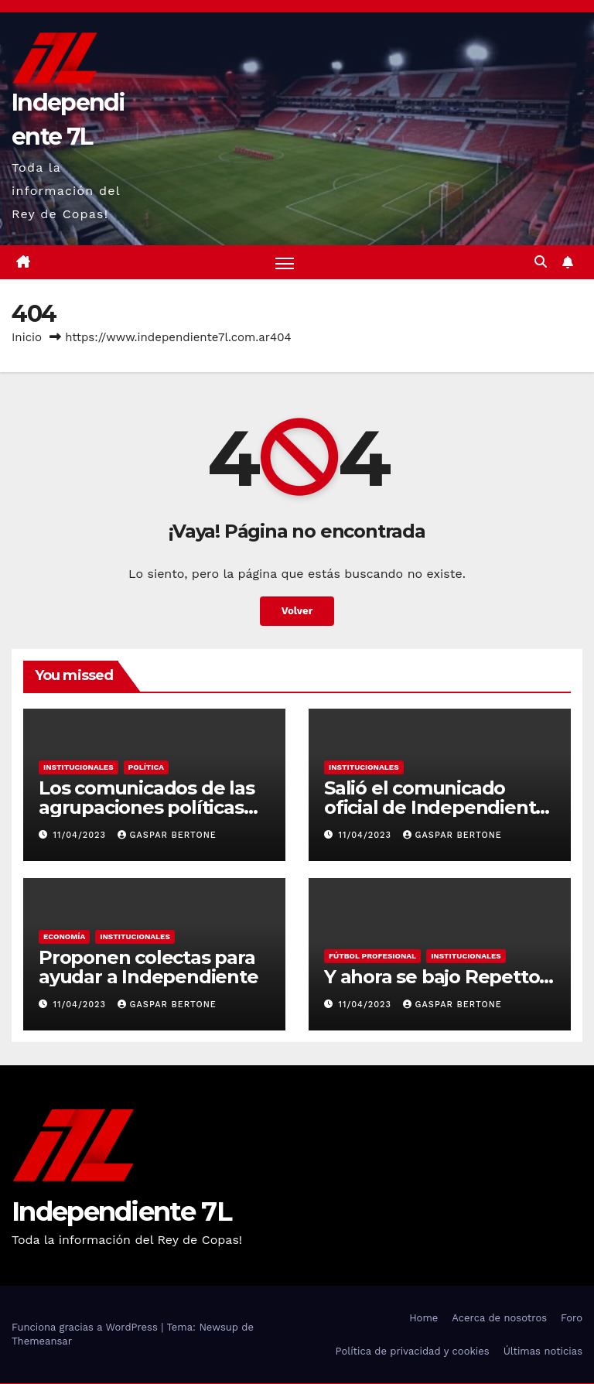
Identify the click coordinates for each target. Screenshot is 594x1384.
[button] (540, 262)
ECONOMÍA (64, 937)
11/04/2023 (81, 836)
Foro (571, 1318)
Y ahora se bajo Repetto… (438, 977)
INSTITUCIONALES (78, 768)
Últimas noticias (543, 1352)
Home (423, 1318)
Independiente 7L (121, 1212)
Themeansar (42, 1342)
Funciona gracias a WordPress (86, 1328)
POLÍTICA (146, 768)
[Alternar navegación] (285, 263)
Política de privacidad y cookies (413, 1352)
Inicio (27, 339)
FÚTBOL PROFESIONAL (372, 956)
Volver (297, 612)
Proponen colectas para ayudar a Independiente (148, 968)
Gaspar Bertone (167, 836)
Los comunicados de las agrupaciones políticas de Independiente (146, 808)
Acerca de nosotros (499, 1318)
